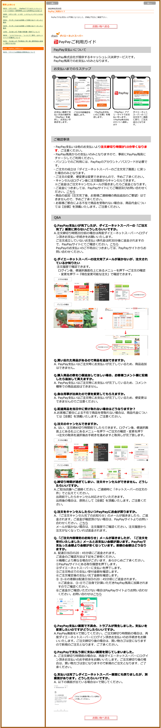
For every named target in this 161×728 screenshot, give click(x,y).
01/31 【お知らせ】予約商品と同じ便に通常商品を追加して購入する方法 (23, 42)
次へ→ (149, 3)
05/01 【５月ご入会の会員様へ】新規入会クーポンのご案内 (23, 21)
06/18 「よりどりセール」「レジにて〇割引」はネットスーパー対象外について (23, 36)
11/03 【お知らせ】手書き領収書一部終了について (21, 32)
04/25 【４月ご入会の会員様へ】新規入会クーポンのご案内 (23, 27)
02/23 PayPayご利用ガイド (13, 48)
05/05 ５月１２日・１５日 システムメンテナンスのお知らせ (23, 15)
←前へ (52, 3)
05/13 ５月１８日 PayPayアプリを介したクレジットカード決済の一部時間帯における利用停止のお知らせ (22, 10)
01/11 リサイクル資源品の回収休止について (19, 52)
